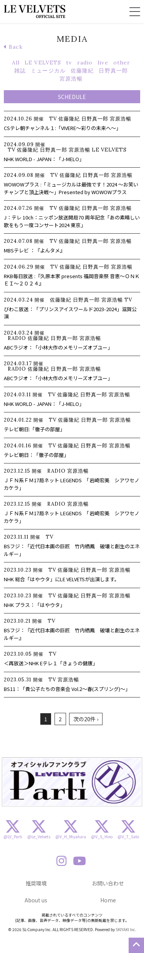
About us (36, 900)
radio (85, 62)
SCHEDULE (72, 97)
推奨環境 (36, 883)
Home (108, 900)
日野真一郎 (113, 70)
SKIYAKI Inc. (126, 929)
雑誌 (20, 70)
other (122, 62)
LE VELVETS (43, 62)
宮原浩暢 (71, 78)
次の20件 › (85, 719)
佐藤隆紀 (82, 70)
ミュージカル (48, 70)
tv (69, 62)
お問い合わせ (108, 883)
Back (13, 46)
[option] (72, 781)
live (103, 62)
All (16, 62)
